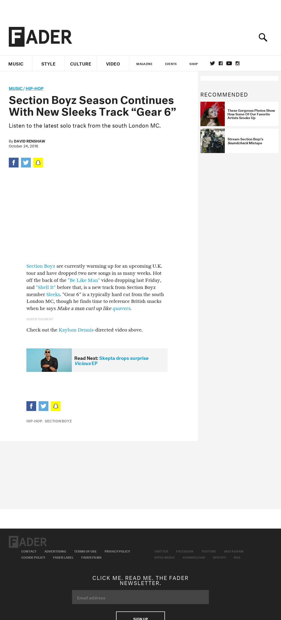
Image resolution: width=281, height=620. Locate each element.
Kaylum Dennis (76, 330)
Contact (29, 550)
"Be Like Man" (84, 280)
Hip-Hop (34, 87)
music (15, 87)
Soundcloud (194, 556)
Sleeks (53, 294)
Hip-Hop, (34, 420)
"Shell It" (46, 287)
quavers (121, 308)
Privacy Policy (117, 550)
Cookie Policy (33, 556)
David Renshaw (29, 141)
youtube (229, 63)
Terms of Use (85, 550)
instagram (237, 63)
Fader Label (63, 556)
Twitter (212, 63)
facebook (221, 63)
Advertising (55, 550)
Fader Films (91, 556)
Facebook (185, 550)
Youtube (208, 550)
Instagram (234, 550)
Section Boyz (40, 266)
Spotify (219, 556)
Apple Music (164, 556)
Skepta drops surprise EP (111, 360)
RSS (237, 556)
